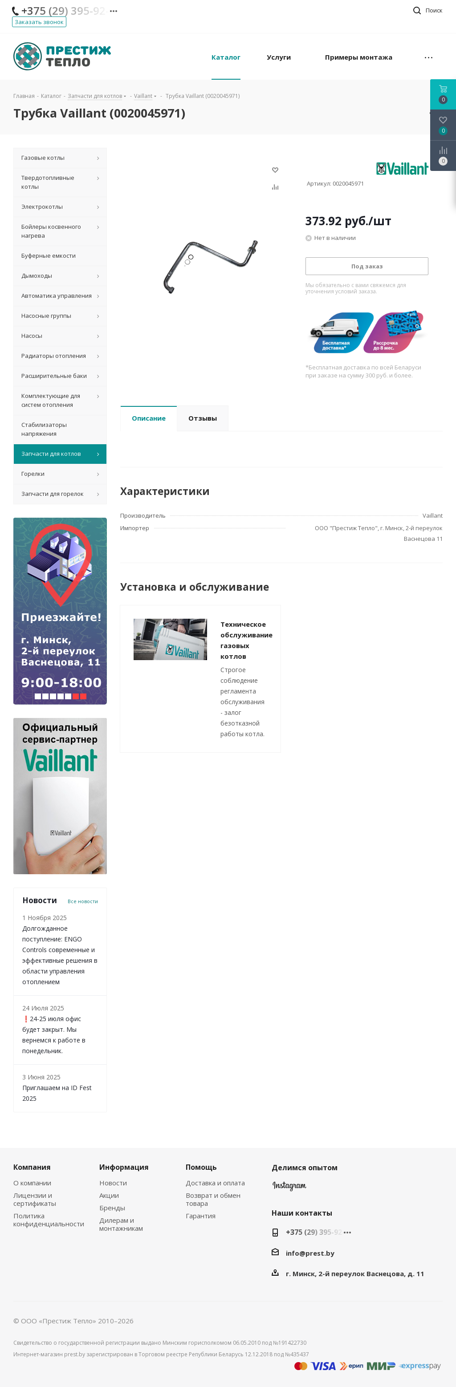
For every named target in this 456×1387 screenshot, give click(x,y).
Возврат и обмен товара (213, 1199)
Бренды (112, 1207)
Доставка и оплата (215, 1182)
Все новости (83, 901)
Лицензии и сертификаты (34, 1199)
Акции (109, 1195)
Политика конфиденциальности (48, 1219)
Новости (113, 1182)
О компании (32, 1182)
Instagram (289, 1188)
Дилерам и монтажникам (121, 1224)
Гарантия (201, 1215)
